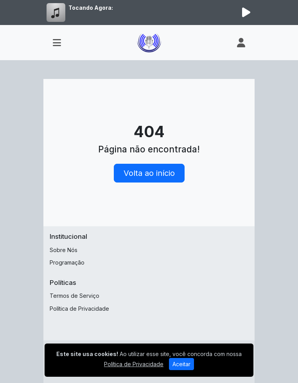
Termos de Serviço (74, 295)
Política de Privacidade (79, 308)
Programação (67, 262)
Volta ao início (149, 173)
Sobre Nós (63, 250)
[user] (241, 42)
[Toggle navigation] (57, 42)
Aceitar (181, 364)
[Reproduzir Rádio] (246, 12)
